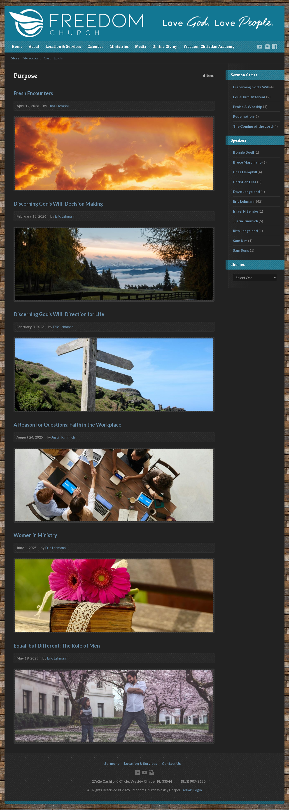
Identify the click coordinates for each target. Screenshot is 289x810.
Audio (208, 105)
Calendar (95, 46)
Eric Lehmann (65, 216)
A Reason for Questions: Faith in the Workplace (67, 425)
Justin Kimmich (63, 437)
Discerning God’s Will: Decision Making (58, 204)
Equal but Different (249, 97)
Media (140, 46)
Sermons (111, 763)
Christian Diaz (244, 182)
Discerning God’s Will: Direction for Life (59, 314)
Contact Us (171, 763)
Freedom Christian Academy (209, 46)
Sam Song (241, 250)
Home (17, 46)
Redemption (243, 116)
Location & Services (63, 46)
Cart (47, 58)
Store (15, 58)
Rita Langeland (245, 230)
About (34, 46)
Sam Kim (240, 240)
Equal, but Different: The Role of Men (57, 646)
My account (31, 58)
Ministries (119, 46)
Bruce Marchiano (247, 162)
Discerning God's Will (251, 87)
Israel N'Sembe (245, 211)
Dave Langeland (246, 191)
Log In (58, 58)
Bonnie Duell (243, 152)
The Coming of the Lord (253, 126)
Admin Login (192, 790)
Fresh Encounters (33, 93)
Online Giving (164, 46)
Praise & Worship (247, 106)
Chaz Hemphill (59, 105)
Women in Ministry (35, 535)
